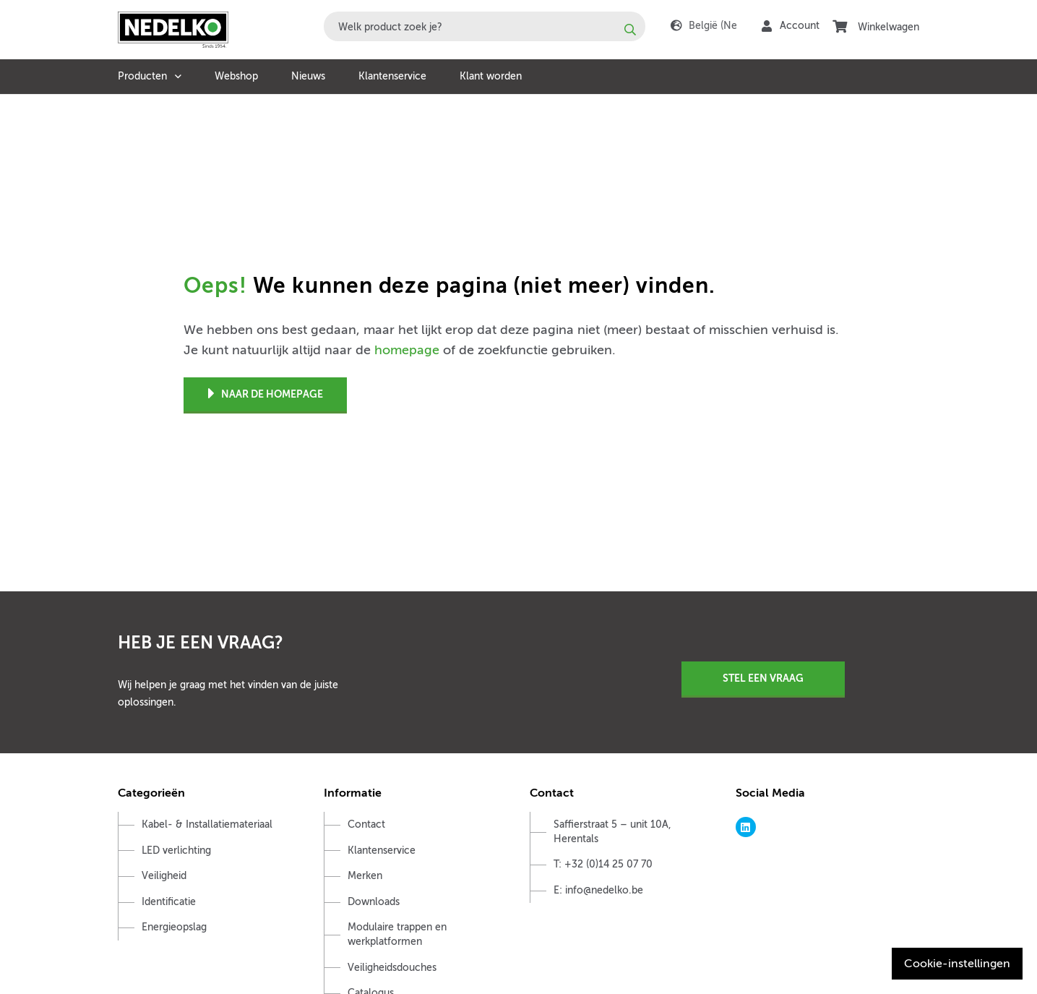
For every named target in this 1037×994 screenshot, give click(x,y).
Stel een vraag (763, 678)
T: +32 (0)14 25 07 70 (603, 864)
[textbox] (484, 26)
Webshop (236, 76)
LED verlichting (176, 850)
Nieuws (308, 76)
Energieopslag (174, 927)
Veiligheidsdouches (392, 967)
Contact (366, 824)
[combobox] (484, 26)
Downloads (374, 901)
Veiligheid (164, 875)
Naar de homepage (265, 394)
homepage (406, 350)
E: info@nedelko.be (598, 890)
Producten (142, 76)
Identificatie (169, 901)
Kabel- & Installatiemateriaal (207, 824)
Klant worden (491, 76)
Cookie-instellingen (957, 963)
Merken (365, 875)
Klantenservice (392, 76)
